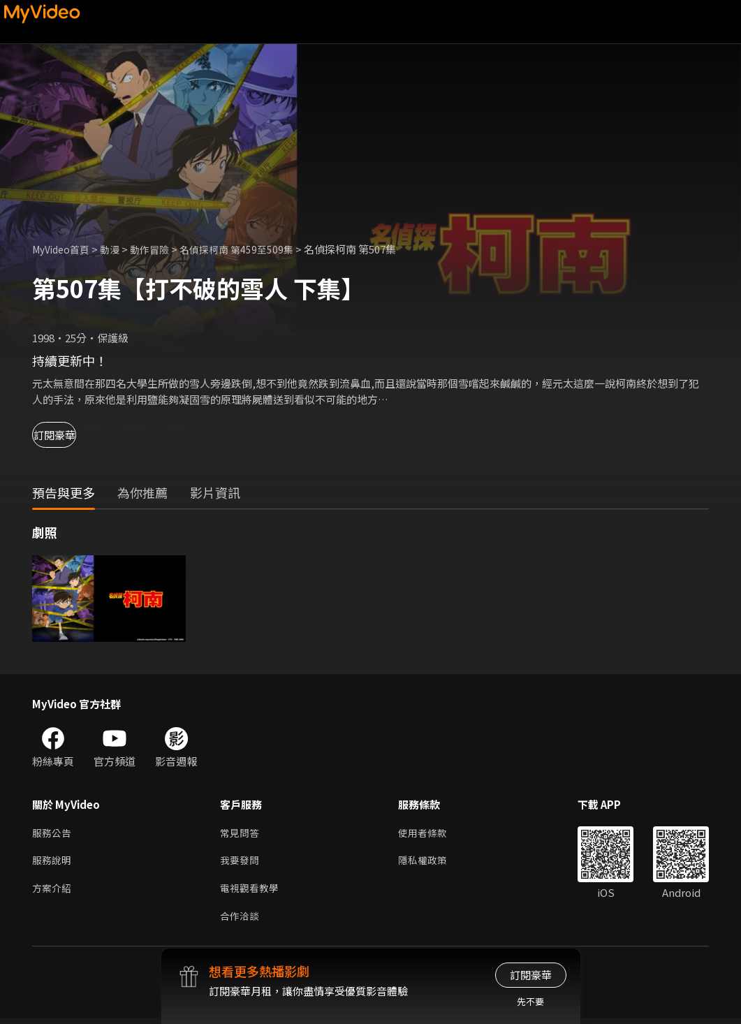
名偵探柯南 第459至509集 (249, 249)
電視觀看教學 (251, 892)
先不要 (530, 1001)
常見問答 (241, 833)
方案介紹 (53, 892)
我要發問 (241, 863)
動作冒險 (158, 249)
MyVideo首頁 (64, 249)
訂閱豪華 (70, 434)
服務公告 (53, 833)
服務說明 (53, 863)
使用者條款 (428, 833)
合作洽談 (241, 921)
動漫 (116, 249)
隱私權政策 (428, 863)
